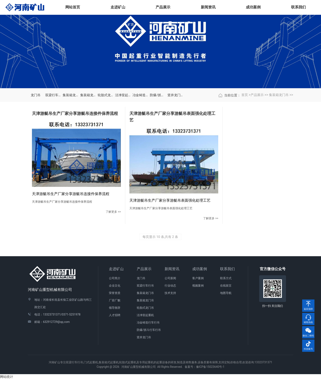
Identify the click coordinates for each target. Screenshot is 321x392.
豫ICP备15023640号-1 (210, 379)
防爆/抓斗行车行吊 (157, 126)
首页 (244, 125)
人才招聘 (114, 327)
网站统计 (6, 389)
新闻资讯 (172, 281)
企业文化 (114, 298)
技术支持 (170, 305)
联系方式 (226, 291)
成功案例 (199, 281)
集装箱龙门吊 (70, 126)
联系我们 (227, 281)
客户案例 (198, 291)
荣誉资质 (114, 305)
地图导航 (226, 305)
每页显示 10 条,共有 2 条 (160, 249)
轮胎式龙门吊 (105, 126)
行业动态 (170, 298)
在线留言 (226, 298)
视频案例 (198, 298)
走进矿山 (116, 281)
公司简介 (114, 291)
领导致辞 (114, 320)
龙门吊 (36, 126)
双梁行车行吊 (53, 126)
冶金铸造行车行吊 (140, 126)
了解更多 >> (81, 230)
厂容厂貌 (114, 313)
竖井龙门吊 (175, 126)
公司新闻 (170, 291)
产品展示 (257, 125)
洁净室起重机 (122, 126)
